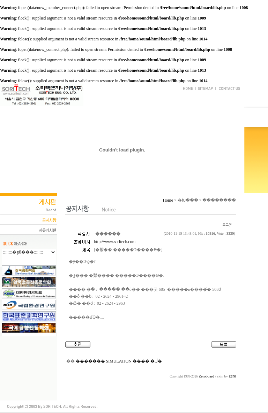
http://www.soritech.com (115, 241)
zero (232, 376)
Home (168, 200)
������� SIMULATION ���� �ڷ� (119, 361)
